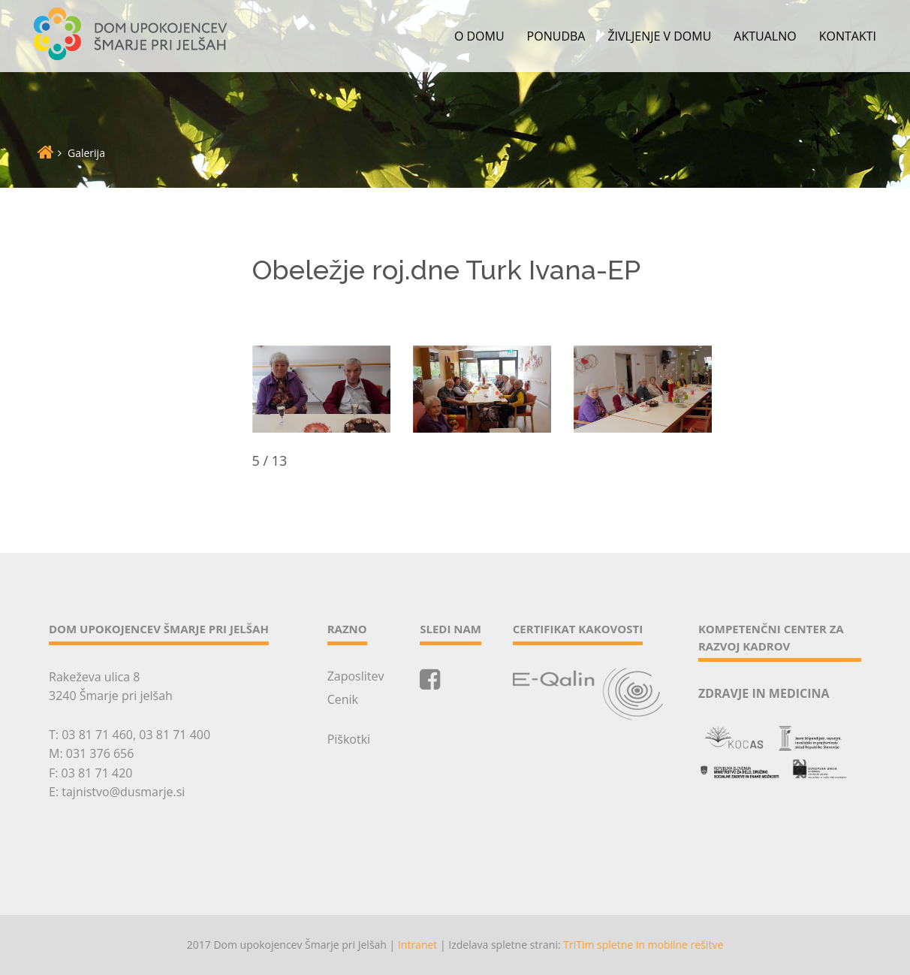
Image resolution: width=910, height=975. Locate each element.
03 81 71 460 (97, 734)
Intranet (417, 944)
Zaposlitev (355, 676)
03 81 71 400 (174, 734)
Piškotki (348, 739)
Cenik (342, 699)
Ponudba (556, 36)
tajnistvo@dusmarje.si (123, 791)
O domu (479, 36)
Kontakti (847, 36)
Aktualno (765, 36)
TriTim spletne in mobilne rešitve (643, 944)
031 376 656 (100, 753)
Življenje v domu (659, 36)
